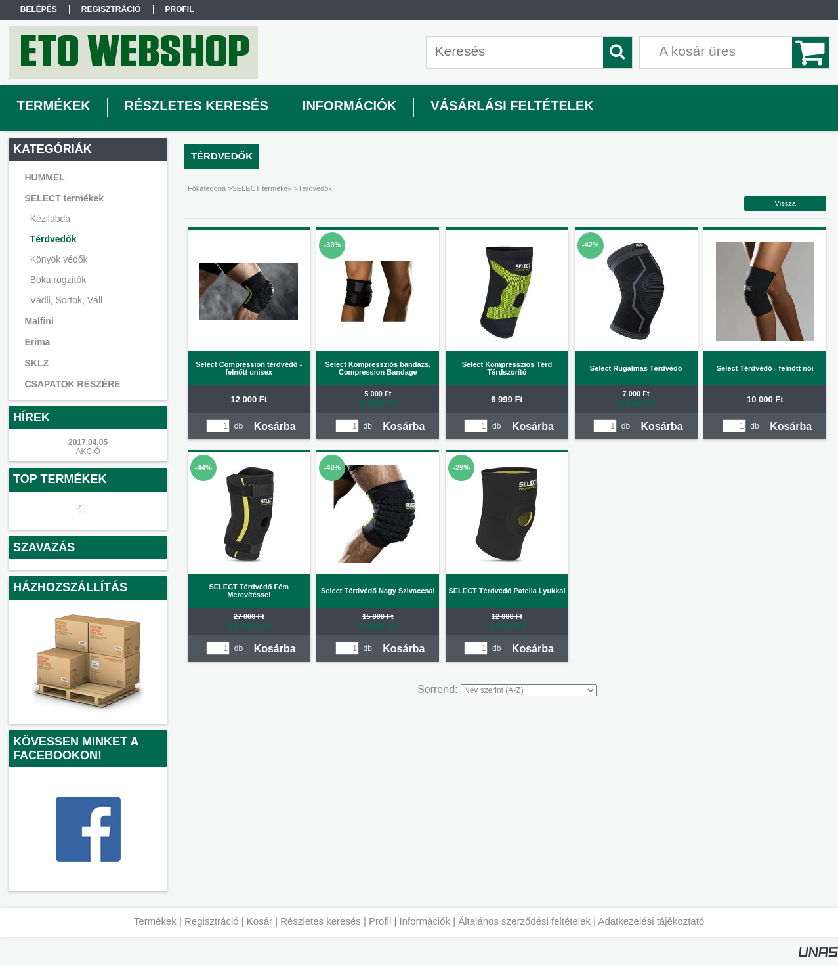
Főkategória (207, 188)
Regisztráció (211, 921)
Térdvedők (53, 239)
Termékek (155, 921)
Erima (37, 342)
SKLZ (36, 363)
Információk (424, 921)
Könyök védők (59, 259)
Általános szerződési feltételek (524, 921)
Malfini (38, 321)
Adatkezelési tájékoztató (651, 921)
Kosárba (275, 426)
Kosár (259, 921)
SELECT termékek (262, 188)
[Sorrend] (529, 690)
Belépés (38, 9)
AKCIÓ (87, 451)
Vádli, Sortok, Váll (66, 300)
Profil (380, 921)
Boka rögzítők (58, 279)
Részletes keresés (320, 921)
